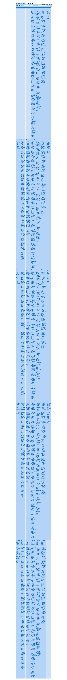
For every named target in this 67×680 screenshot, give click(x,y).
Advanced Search (44, 6)
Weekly (19, 3)
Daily (16, 3)
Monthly (22, 3)
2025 (31, 3)
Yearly (25, 3)
